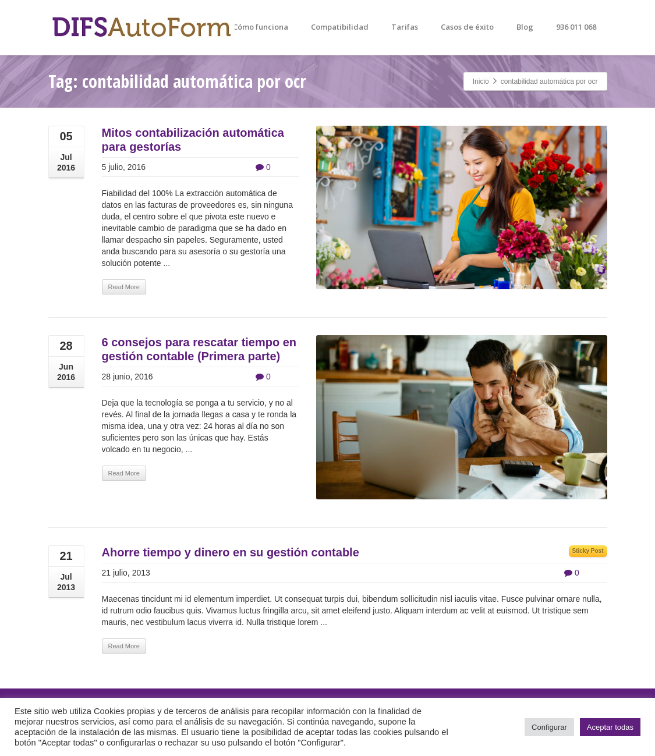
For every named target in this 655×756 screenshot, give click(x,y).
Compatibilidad (340, 27)
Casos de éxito (467, 27)
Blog (524, 27)
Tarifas (404, 27)
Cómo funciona (260, 27)
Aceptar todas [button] (610, 727)
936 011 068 (576, 27)
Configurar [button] (549, 727)
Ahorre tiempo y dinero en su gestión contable (230, 552)
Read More (124, 286)
